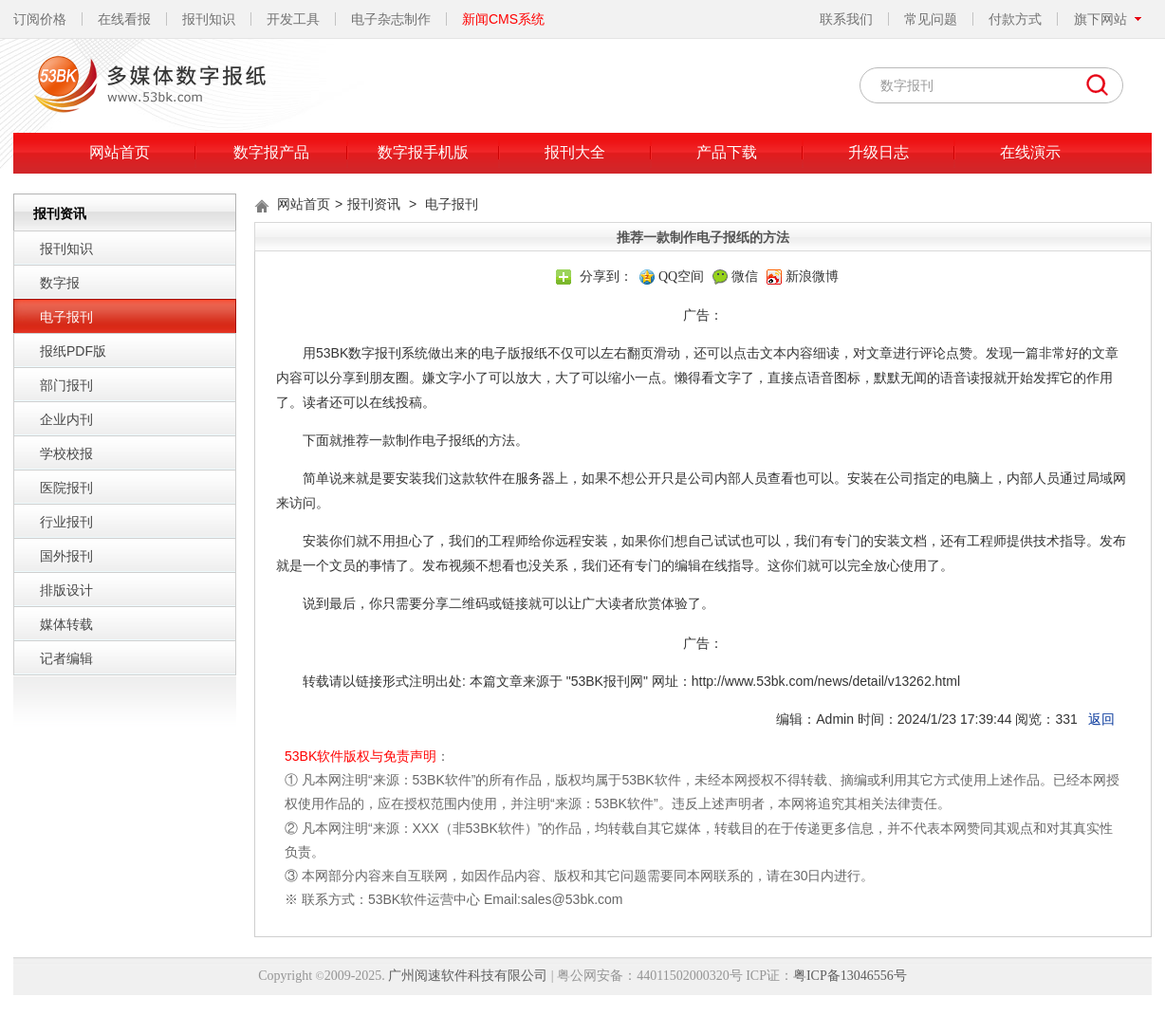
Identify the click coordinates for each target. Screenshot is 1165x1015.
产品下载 (726, 152)
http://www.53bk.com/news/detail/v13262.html (826, 681)
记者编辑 (66, 658)
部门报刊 (66, 385)
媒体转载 (66, 624)
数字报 (60, 282)
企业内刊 (66, 419)
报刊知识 (208, 19)
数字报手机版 (423, 152)
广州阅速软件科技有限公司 (467, 976)
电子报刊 (66, 316)
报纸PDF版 (73, 351)
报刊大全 (575, 152)
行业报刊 (66, 521)
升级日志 (878, 152)
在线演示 (1030, 152)
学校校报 (66, 453)
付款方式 (1015, 19)
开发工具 (293, 19)
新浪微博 (812, 276)
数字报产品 (271, 152)
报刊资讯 (373, 204)
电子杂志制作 (391, 19)
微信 (744, 276)
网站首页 (119, 152)
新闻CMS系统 (503, 19)
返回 (1101, 719)
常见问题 (930, 19)
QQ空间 (681, 276)
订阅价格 (39, 19)
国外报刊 (66, 555)
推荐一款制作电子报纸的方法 (428, 440)
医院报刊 (66, 487)
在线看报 (124, 19)
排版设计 (66, 590)
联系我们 (846, 19)
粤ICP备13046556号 (850, 976)
